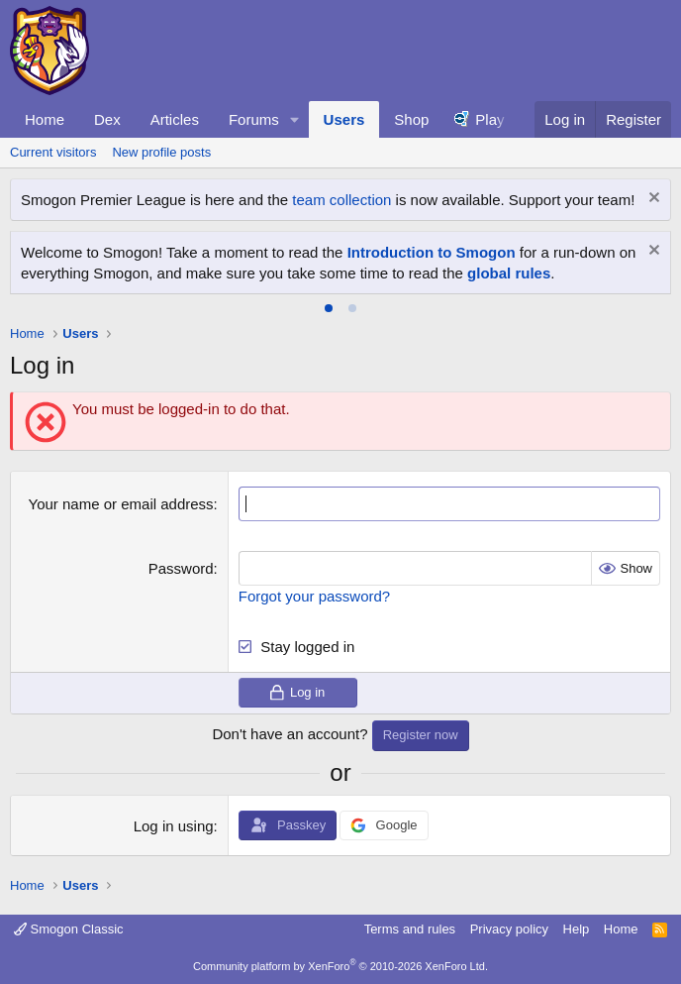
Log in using (174, 826)
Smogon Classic (69, 929)
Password (181, 568)
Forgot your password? (314, 596)
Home (44, 119)
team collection (341, 199)
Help (576, 929)
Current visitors (53, 152)
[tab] (328, 308)
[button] (295, 119)
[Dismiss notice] (651, 199)
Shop (411, 119)
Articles (174, 119)
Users (344, 119)
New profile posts (161, 152)
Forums (254, 119)
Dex (107, 119)
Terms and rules (409, 929)
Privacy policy (509, 929)
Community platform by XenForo (340, 966)
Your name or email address (121, 503)
